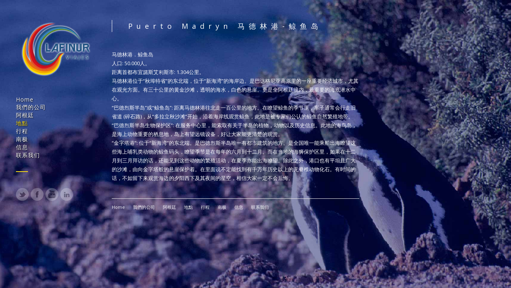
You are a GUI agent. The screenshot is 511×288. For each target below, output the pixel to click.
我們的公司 (31, 107)
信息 (22, 147)
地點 (22, 123)
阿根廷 (25, 115)
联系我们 (28, 155)
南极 (22, 139)
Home (25, 99)
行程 (22, 131)
